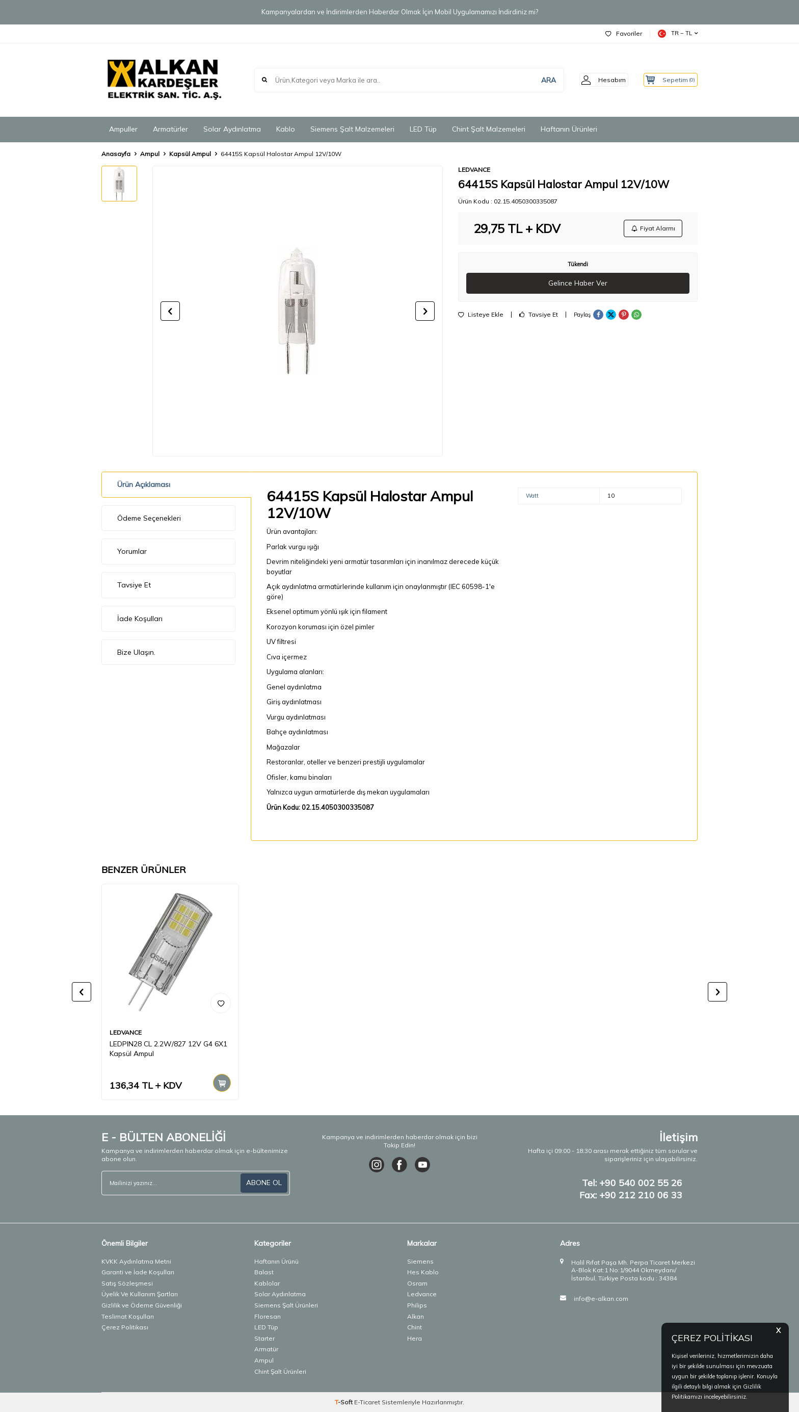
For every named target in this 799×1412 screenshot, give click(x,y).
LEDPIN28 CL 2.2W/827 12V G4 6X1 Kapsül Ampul (168, 1048)
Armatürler (170, 129)
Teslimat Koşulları (127, 1316)
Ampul (149, 154)
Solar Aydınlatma (232, 129)
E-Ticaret (367, 1402)
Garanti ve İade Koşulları (137, 1272)
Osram (417, 1283)
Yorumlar (132, 551)
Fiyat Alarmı (652, 229)
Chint (414, 1327)
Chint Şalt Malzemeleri (488, 129)
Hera (414, 1338)
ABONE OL (264, 1182)
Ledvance (422, 1294)
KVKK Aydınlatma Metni (136, 1261)
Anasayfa (115, 154)
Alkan (415, 1316)
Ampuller (123, 129)
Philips (417, 1305)
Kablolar (267, 1283)
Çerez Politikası (124, 1327)
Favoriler (623, 33)
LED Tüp (423, 129)
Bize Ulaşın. (136, 652)
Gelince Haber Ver (578, 284)
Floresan (267, 1316)
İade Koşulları (140, 618)
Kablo (285, 129)
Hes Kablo (423, 1272)
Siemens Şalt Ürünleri (286, 1305)
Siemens (420, 1261)
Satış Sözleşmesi (127, 1283)
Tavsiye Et (538, 316)
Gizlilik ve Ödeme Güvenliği (141, 1305)
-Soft (344, 1402)
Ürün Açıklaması (143, 484)
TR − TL (678, 34)
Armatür (266, 1349)
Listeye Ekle (480, 316)
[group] (297, 311)
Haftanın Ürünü (276, 1261)
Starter (264, 1338)
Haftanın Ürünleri (569, 129)
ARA (535, 79)
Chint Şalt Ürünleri (280, 1371)
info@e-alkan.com (601, 1298)
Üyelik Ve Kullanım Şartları (139, 1294)
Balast (264, 1272)
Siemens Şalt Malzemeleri (352, 129)
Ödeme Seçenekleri (149, 518)
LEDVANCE (474, 169)
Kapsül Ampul (190, 154)
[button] (170, 311)
